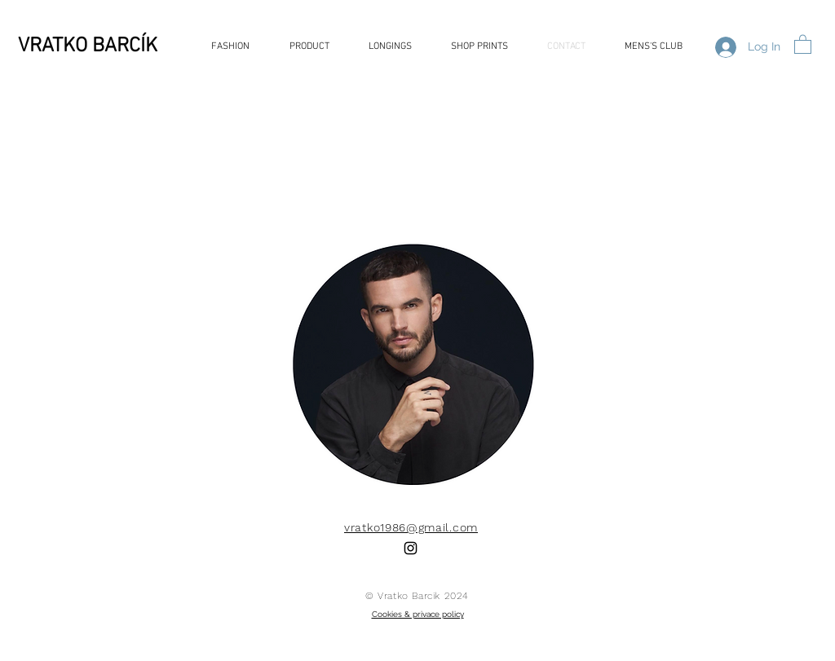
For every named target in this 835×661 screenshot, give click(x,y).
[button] (802, 43)
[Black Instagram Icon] (410, 548)
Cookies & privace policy (418, 614)
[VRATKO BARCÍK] (120, 46)
